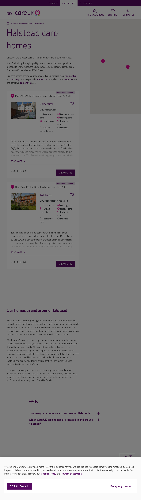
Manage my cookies (120, 486)
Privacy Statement (72, 473)
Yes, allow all (19, 486)
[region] (70, 478)
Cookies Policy (48, 473)
